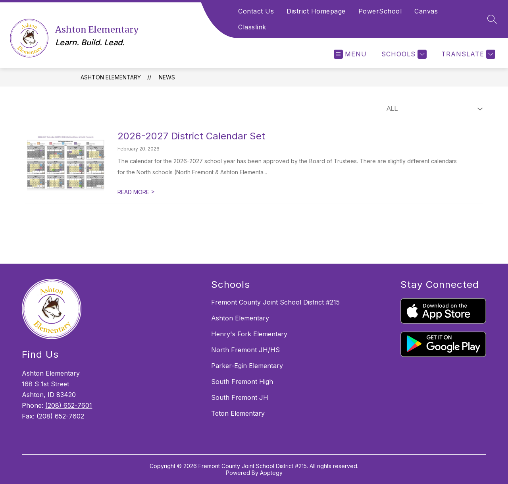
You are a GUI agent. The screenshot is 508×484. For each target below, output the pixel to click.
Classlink (252, 27)
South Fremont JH (239, 397)
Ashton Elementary (111, 77)
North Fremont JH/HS (245, 350)
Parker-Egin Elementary (247, 366)
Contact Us (256, 11)
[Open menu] (350, 54)
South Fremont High (242, 382)
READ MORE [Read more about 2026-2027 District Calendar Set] (136, 192)
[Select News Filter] (433, 108)
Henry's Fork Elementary (249, 334)
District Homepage (316, 11)
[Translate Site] (467, 54)
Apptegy (271, 472)
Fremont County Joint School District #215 (275, 302)
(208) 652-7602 (60, 416)
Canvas (426, 11)
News (167, 77)
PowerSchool (380, 11)
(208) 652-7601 (68, 405)
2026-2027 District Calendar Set (191, 136)
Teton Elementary (238, 413)
